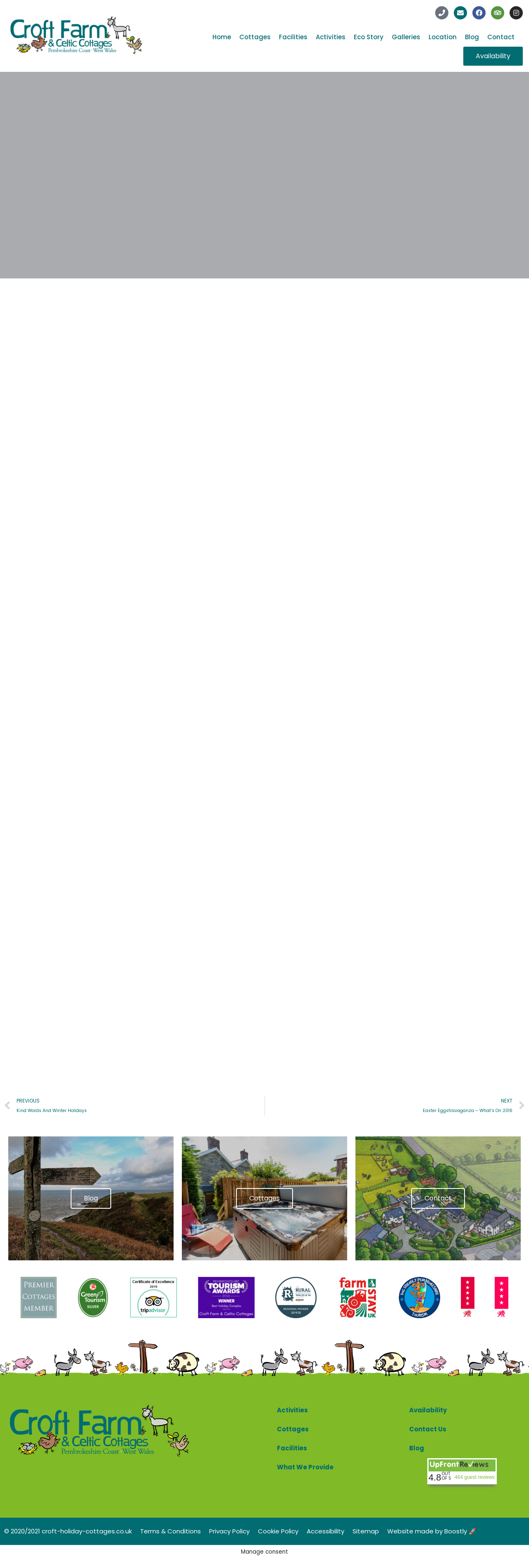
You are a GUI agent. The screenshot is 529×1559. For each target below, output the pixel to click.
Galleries (406, 37)
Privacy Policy (229, 1531)
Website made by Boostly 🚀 (432, 1531)
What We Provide (305, 1467)
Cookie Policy (278, 1531)
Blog (472, 37)
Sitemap (366, 1531)
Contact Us (427, 1429)
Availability (428, 1410)
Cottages (255, 37)
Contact (501, 37)
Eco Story (369, 37)
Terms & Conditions (170, 1531)
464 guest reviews (475, 1477)
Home (221, 37)
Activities (331, 37)
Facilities (293, 37)
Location (443, 37)
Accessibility (325, 1531)
